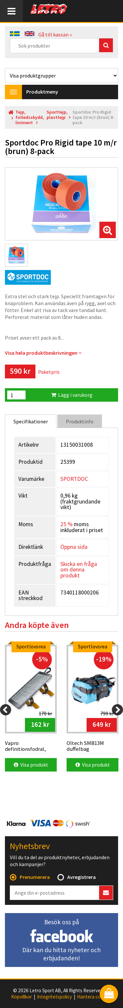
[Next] (117, 709)
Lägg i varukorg (71, 395)
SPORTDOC (74, 478)
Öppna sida (74, 546)
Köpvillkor (21, 997)
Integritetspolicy (54, 997)
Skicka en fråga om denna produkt (78, 569)
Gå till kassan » (55, 34)
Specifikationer (30, 421)
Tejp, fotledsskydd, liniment (29, 117)
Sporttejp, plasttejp (57, 114)
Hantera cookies (94, 997)
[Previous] (5, 709)
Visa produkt (31, 764)
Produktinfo (79, 421)
